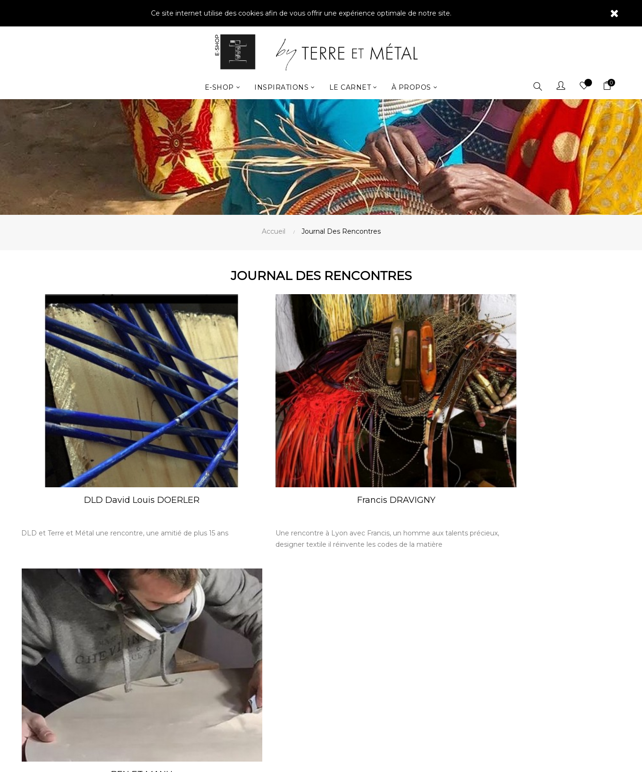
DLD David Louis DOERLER (117, 459)
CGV (335, 645)
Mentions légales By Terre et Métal (381, 630)
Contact (340, 599)
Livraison (341, 615)
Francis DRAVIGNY (321, 459)
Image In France (331, 752)
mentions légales (517, 686)
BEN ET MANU (525, 459)
